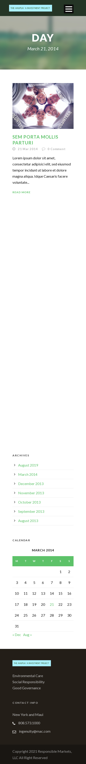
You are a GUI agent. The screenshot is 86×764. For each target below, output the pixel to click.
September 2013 (31, 511)
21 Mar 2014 (28, 149)
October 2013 (29, 502)
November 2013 (31, 493)
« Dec (16, 634)
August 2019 (28, 465)
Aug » (27, 634)
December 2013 (30, 483)
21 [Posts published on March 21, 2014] (52, 604)
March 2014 (27, 474)
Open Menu (69, 9)
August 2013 (28, 520)
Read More (21, 192)
